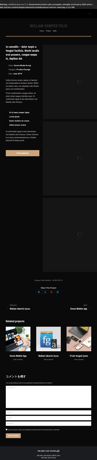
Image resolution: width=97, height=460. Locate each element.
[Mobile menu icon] (89, 13)
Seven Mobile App (18, 355)
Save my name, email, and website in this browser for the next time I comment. (34, 430)
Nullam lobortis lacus (48, 355)
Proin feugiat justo (79, 355)
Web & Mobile (46, 280)
